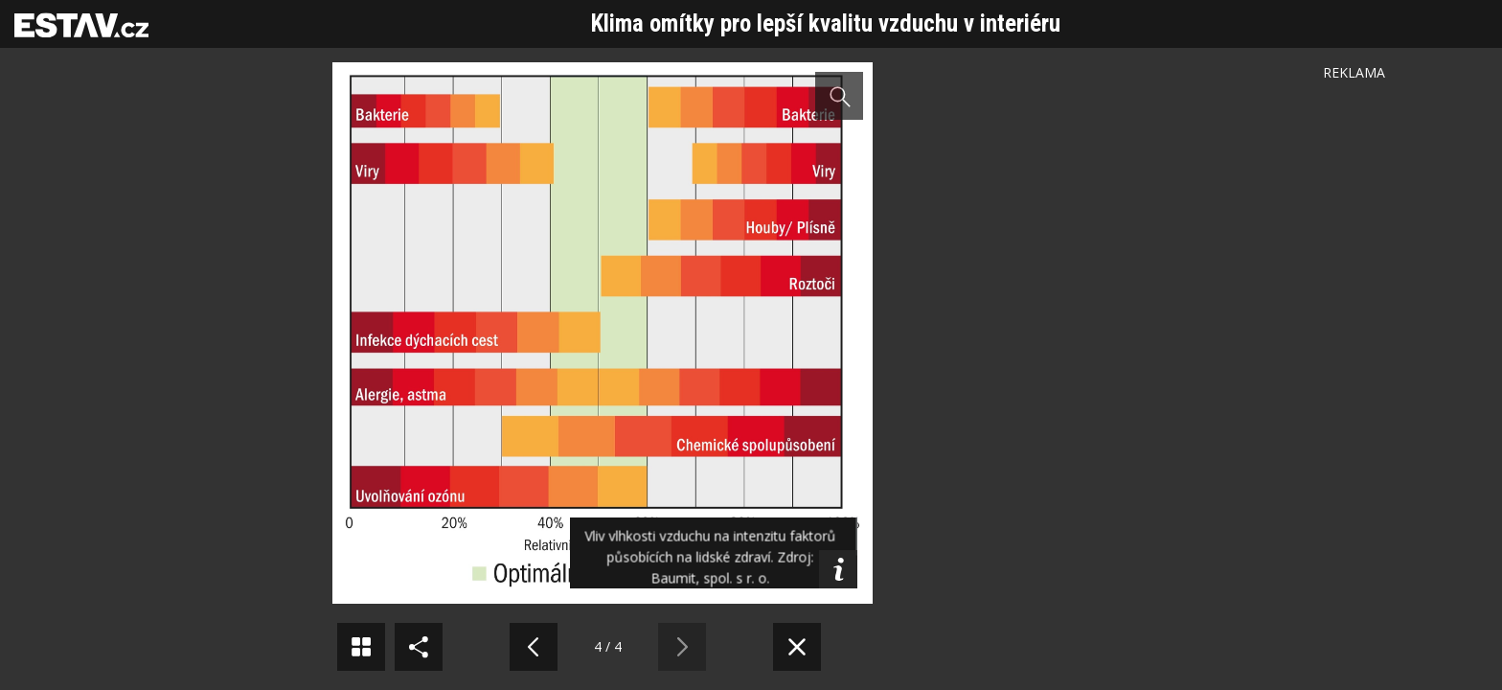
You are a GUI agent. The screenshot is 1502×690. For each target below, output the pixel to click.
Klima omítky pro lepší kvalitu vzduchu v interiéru (825, 23)
